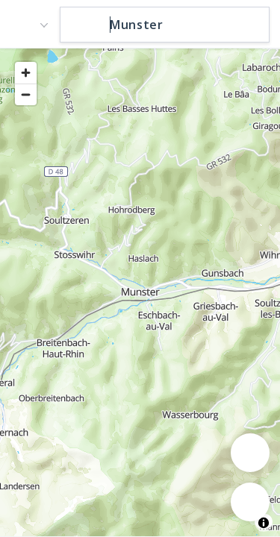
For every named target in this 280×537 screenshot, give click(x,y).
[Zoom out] (26, 94)
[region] (140, 291)
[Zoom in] (26, 73)
